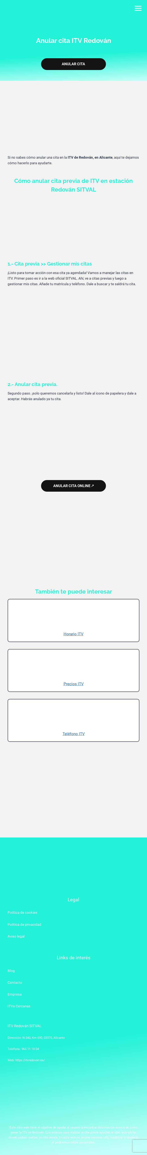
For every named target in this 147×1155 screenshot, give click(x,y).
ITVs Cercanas (19, 1006)
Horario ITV (73, 634)
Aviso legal (16, 936)
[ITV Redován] (21, 8)
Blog (11, 971)
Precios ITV (74, 684)
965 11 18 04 (30, 1049)
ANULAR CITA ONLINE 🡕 (73, 486)
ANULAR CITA (73, 64)
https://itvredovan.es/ (30, 1060)
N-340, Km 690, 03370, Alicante (44, 1038)
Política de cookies (22, 912)
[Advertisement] (73, 122)
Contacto (15, 982)
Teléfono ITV (74, 733)
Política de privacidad (24, 924)
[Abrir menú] (138, 8)
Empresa (15, 994)
